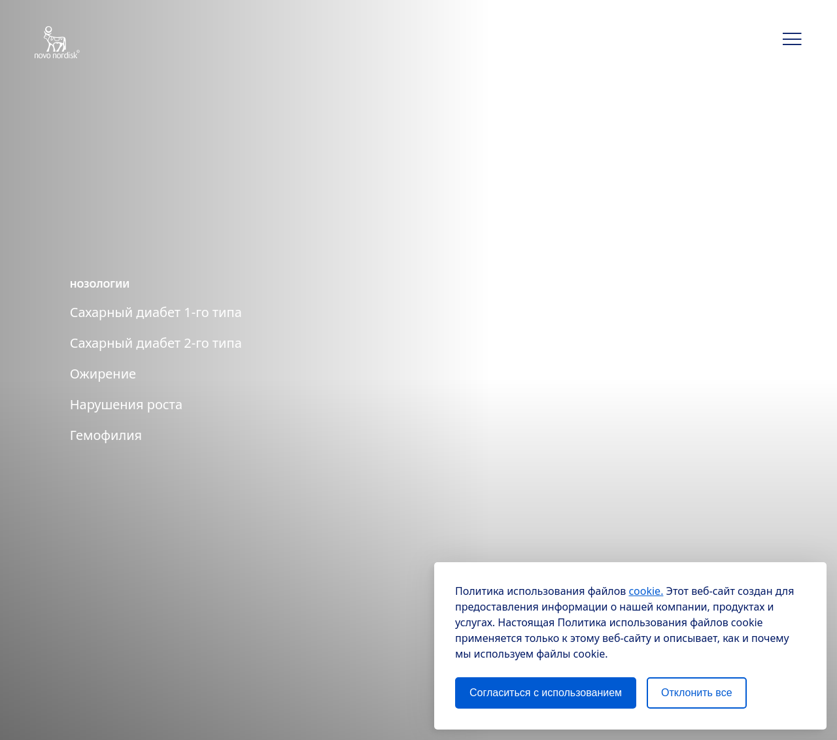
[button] (792, 39)
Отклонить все (696, 692)
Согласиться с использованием (546, 692)
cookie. (645, 591)
